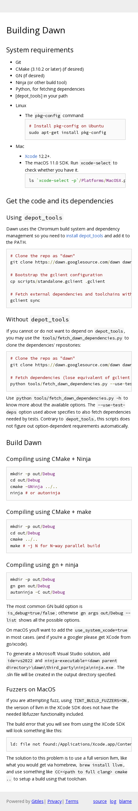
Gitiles (37, 801)
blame (125, 801)
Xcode (31, 156)
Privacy (54, 801)
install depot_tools (84, 236)
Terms (72, 801)
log (113, 801)
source (100, 801)
